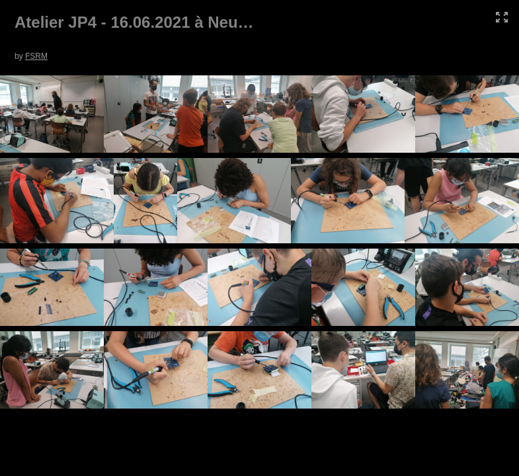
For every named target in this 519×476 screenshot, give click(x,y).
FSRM (36, 56)
